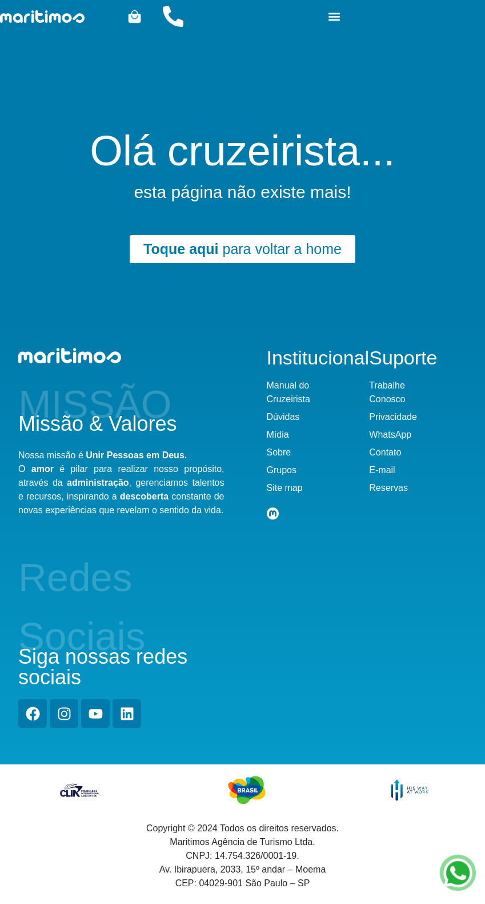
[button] (334, 16)
